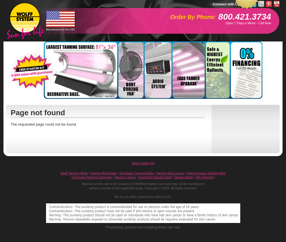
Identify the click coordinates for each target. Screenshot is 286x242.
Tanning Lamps (125, 177)
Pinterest (269, 4)
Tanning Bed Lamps (170, 173)
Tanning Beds (183, 177)
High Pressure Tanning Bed (206, 173)
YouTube (277, 4)
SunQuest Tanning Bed (154, 177)
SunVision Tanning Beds (136, 173)
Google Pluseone (261, 4)
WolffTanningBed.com (25, 18)
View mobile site (143, 163)
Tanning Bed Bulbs (103, 173)
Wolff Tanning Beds (74, 173)
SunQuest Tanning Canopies (91, 177)
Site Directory (205, 177)
